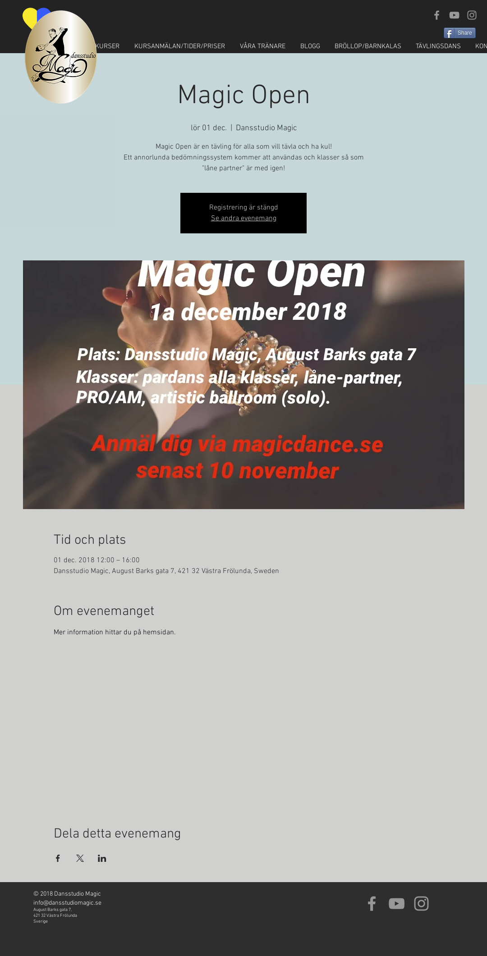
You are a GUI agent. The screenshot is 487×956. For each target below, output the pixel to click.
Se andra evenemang (243, 218)
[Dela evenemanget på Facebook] (58, 858)
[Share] (460, 32)
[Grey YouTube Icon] (454, 15)
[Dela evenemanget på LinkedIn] (102, 858)
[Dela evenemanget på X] (80, 858)
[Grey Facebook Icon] (437, 15)
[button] (99, 46)
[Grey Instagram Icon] (472, 15)
